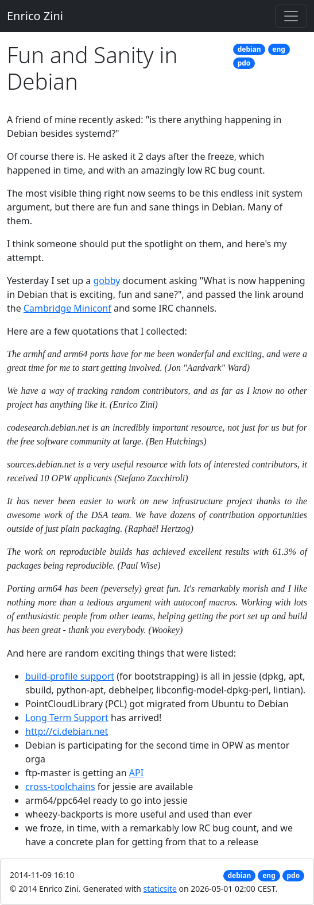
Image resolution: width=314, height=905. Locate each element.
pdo (244, 63)
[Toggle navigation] (291, 16)
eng (278, 49)
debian (249, 49)
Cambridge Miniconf (67, 308)
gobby (106, 280)
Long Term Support (66, 717)
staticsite (160, 888)
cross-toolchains (60, 786)
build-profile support (69, 676)
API (136, 772)
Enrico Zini (35, 16)
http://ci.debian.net (66, 731)
